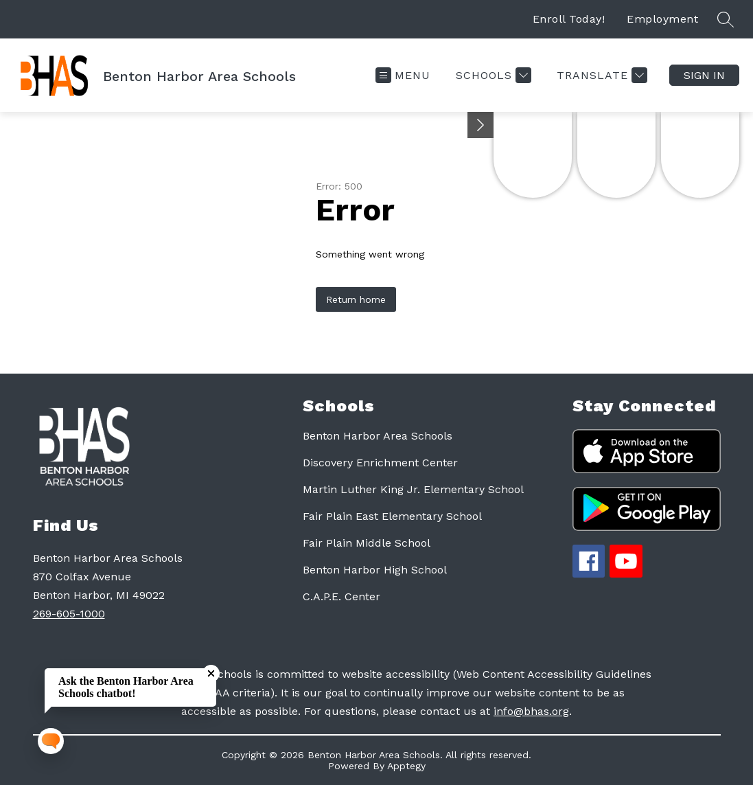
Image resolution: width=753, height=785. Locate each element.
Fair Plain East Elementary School (392, 516)
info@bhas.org (531, 711)
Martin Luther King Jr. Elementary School (413, 489)
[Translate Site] (600, 75)
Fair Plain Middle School (366, 542)
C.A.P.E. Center (341, 596)
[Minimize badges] (480, 125)
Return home (356, 299)
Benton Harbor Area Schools (377, 435)
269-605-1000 (69, 613)
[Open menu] (402, 75)
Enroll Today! (569, 18)
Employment (662, 18)
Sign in (704, 75)
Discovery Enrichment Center (380, 462)
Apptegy (406, 765)
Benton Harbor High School (375, 569)
